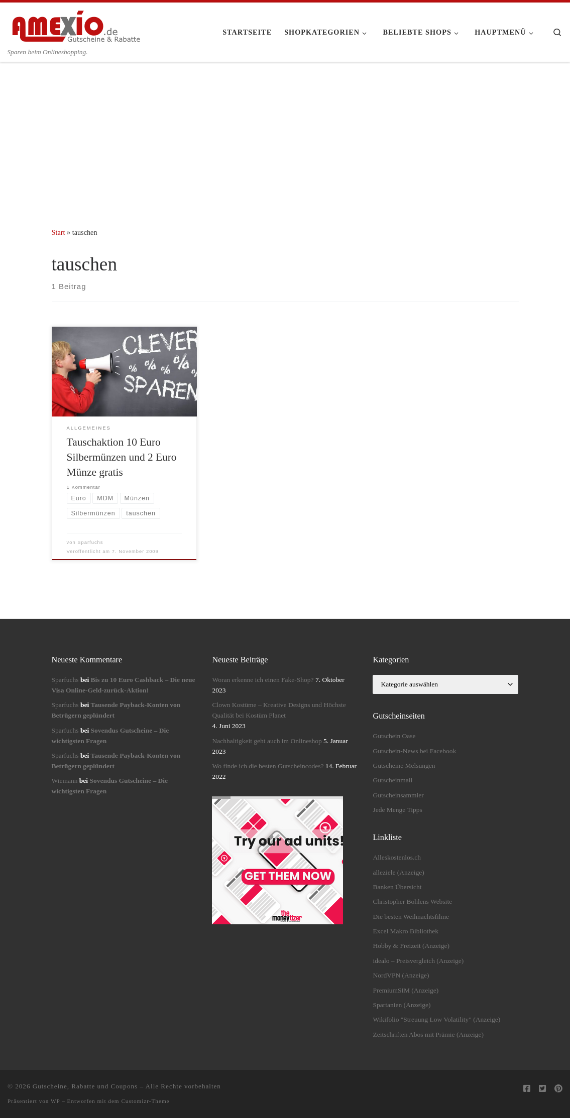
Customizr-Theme (145, 1101)
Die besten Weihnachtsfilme (411, 916)
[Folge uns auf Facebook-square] (526, 1089)
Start (58, 232)
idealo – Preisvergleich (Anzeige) (418, 960)
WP (55, 1101)
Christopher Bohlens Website (412, 901)
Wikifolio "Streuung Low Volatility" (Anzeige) (436, 1019)
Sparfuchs (90, 542)
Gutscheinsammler (398, 795)
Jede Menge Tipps (397, 809)
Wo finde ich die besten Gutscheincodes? (267, 766)
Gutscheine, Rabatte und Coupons (85, 1086)
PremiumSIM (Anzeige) (405, 990)
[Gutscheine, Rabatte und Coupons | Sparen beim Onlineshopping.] (77, 25)
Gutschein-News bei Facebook (414, 751)
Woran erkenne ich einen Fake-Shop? (262, 679)
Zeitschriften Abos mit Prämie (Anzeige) (428, 1034)
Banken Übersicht (397, 887)
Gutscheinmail (392, 780)
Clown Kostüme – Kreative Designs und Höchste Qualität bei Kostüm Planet (279, 710)
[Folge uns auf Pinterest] (558, 1089)
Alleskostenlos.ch (397, 857)
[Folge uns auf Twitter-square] (542, 1089)
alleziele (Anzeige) (398, 872)
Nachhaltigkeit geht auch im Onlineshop (266, 741)
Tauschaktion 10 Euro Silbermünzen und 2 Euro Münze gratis (122, 457)
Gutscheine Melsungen (404, 765)
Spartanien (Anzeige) (401, 1005)
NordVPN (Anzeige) (401, 975)
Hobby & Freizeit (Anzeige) (411, 945)
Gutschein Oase (394, 736)
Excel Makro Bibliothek (405, 931)
